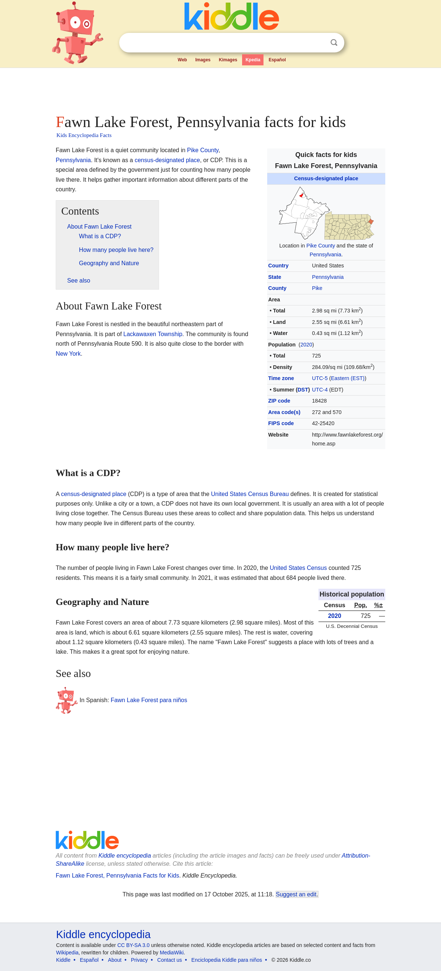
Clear (319, 43)
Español (277, 59)
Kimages (228, 59)
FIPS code (281, 423)
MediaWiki (172, 952)
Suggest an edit (296, 894)
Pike (317, 288)
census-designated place (167, 160)
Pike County (320, 246)
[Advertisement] (220, 88)
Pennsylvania (325, 254)
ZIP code (279, 401)
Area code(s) (284, 412)
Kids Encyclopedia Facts (83, 135)
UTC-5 (320, 378)
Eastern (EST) (348, 378)
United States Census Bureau (250, 494)
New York (68, 354)
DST (302, 390)
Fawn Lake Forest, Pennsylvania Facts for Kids (117, 875)
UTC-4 (320, 390)
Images (202, 59)
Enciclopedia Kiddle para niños (227, 960)
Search (334, 42)
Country (278, 266)
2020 (306, 345)
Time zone (281, 378)
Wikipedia (67, 952)
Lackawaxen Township (152, 334)
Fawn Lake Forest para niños (149, 700)
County (277, 288)
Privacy (139, 960)
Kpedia (252, 59)
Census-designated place (326, 178)
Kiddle (63, 960)
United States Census (298, 568)
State (274, 277)
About (115, 960)
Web (182, 59)
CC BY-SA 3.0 (133, 945)
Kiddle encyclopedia (125, 855)
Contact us (169, 960)
